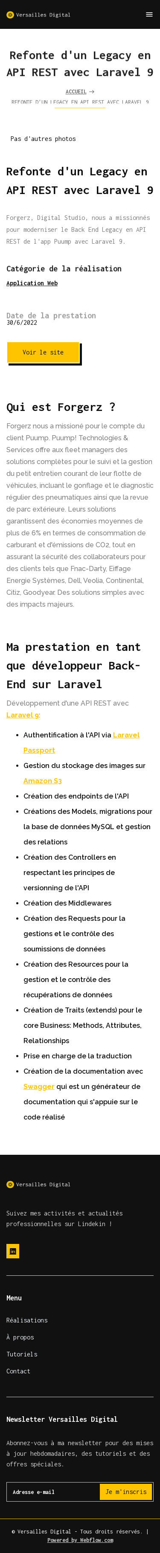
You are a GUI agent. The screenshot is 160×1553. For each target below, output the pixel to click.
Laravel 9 (22, 715)
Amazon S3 (42, 781)
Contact (18, 1371)
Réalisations (26, 1320)
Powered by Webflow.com (80, 1540)
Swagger (39, 1087)
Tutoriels (21, 1354)
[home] (38, 14)
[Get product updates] (80, 1492)
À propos (20, 1337)
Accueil (76, 93)
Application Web (32, 283)
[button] (149, 14)
